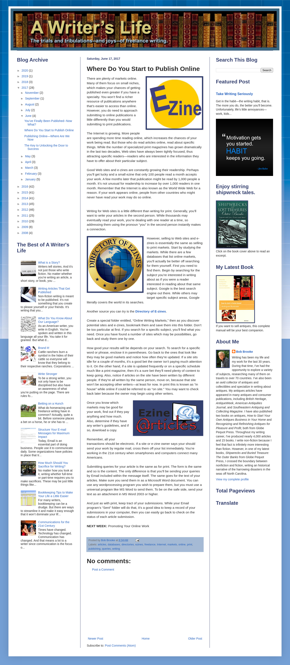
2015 (25, 192)
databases (114, 544)
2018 (25, 82)
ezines (139, 544)
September (32, 98)
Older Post (195, 638)
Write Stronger (47, 374)
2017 (25, 87)
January (30, 179)
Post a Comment (103, 569)
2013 (25, 204)
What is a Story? (49, 262)
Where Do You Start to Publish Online (49, 130)
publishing (94, 548)
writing (116, 548)
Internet (161, 544)
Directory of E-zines (150, 311)
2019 (25, 76)
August (30, 104)
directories (128, 544)
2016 (25, 186)
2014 (25, 198)
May (28, 156)
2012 (25, 209)
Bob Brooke (244, 351)
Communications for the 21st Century (53, 523)
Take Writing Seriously (234, 94)
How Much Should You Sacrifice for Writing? (53, 464)
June (28, 116)
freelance (150, 544)
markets (172, 544)
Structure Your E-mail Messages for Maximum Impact (54, 433)
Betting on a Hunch (50, 403)
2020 (25, 70)
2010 (25, 221)
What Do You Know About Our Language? (55, 320)
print (189, 544)
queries (106, 548)
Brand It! (43, 348)
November (32, 92)
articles (102, 544)
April (28, 162)
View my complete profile (232, 479)
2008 (25, 233)
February (31, 173)
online (182, 544)
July (28, 110)
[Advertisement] (145, 604)
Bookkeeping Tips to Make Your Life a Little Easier (55, 494)
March (29, 167)
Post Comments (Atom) (120, 645)
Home (145, 638)
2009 (25, 227)
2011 (25, 215)
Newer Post (95, 638)
